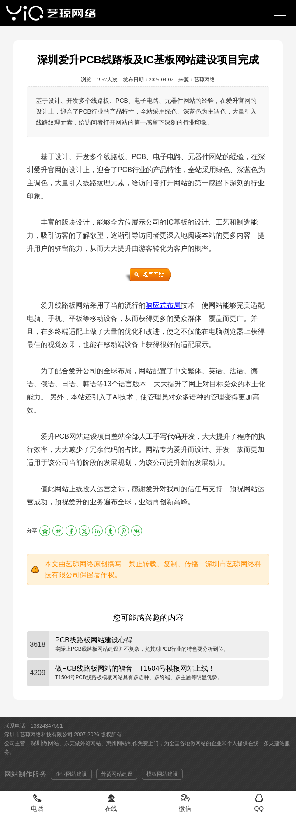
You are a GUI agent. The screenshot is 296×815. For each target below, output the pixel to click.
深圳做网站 (45, 743)
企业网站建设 (71, 774)
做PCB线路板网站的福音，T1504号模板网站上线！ (135, 668)
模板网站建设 (162, 774)
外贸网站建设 (116, 774)
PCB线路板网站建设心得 (93, 640)
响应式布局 (163, 305)
